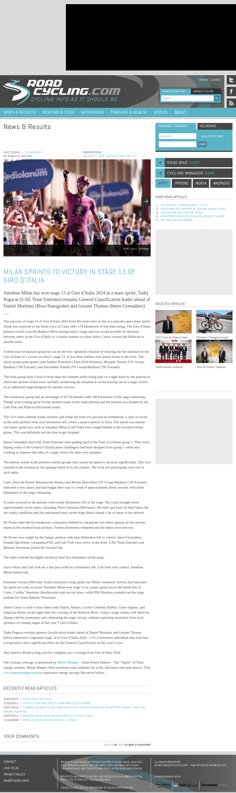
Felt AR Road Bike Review (176, 220)
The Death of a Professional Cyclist (184, 205)
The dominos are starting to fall (182, 212)
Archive (203, 80)
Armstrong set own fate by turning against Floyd (193, 209)
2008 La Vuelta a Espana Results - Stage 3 (50, 720)
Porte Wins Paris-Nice (37, 699)
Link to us (11, 768)
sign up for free (210, 136)
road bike (183, 163)
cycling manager (191, 173)
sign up (109, 744)
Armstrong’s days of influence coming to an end (192, 216)
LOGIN (202, 144)
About (181, 112)
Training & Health (129, 112)
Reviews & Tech (58, 112)
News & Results (20, 112)
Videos (161, 112)
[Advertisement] (122, 37)
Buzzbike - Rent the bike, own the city (110, 156)
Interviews (92, 112)
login (121, 744)
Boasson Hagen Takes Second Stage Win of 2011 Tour (57, 716)
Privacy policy (14, 774)
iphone (181, 183)
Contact (216, 80)
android (221, 183)
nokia (201, 183)
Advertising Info (16, 781)
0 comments (33, 152)
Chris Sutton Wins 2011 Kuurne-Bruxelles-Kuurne (56, 703)
